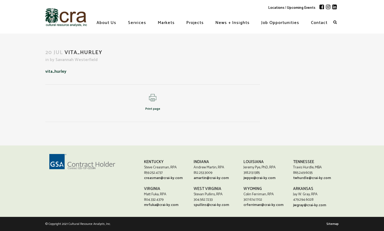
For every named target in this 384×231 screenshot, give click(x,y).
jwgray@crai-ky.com (309, 205)
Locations (276, 8)
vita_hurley (55, 71)
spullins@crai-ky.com (211, 205)
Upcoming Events (301, 8)
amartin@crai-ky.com (211, 178)
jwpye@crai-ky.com (259, 178)
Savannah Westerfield (76, 59)
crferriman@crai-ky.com (263, 205)
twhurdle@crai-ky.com (312, 178)
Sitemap (332, 223)
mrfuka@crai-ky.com (161, 205)
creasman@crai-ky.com (163, 178)
